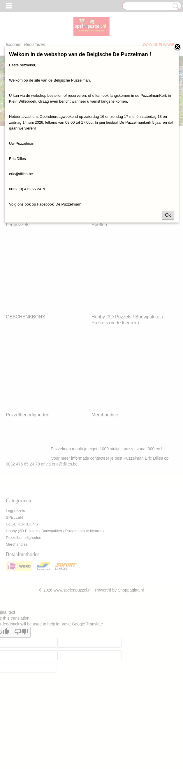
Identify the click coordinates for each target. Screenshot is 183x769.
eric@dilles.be (21, 174)
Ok (168, 215)
